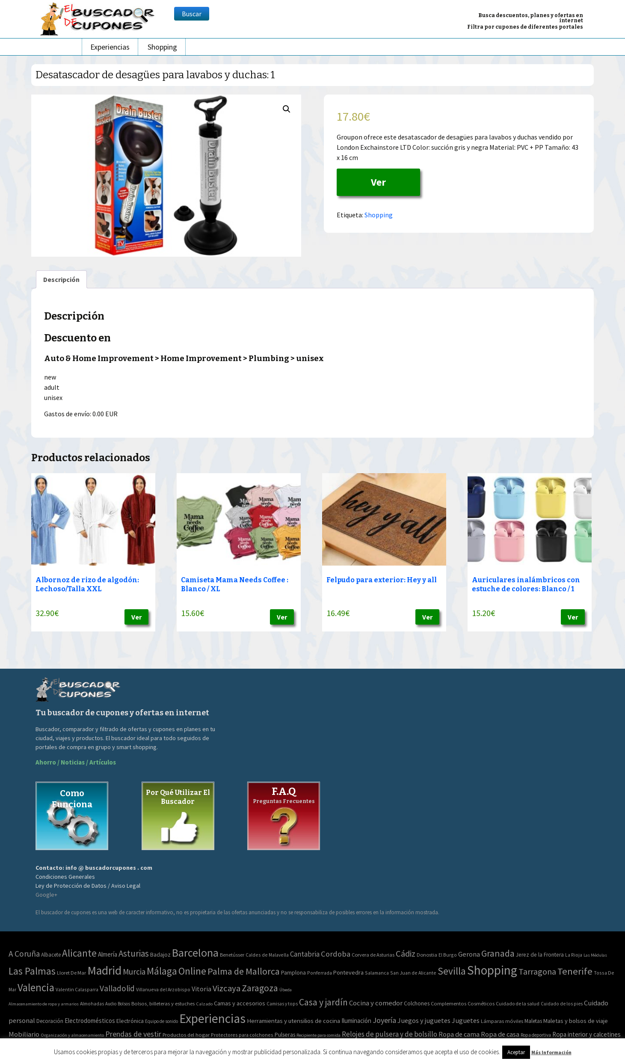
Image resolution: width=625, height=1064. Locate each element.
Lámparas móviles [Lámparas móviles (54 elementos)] (502, 1021)
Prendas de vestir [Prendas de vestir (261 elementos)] (133, 1034)
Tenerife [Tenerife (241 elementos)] (574, 971)
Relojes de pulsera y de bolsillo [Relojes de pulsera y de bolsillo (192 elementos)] (389, 1034)
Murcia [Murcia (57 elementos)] (134, 971)
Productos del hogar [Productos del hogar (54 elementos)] (186, 1034)
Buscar (191, 13)
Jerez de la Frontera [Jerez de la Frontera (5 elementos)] (540, 954)
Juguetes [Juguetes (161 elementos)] (466, 1020)
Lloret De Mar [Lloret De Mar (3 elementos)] (71, 972)
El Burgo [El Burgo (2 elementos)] (447, 954)
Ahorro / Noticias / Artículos (76, 762)
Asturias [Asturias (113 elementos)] (133, 953)
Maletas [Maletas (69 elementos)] (533, 1021)
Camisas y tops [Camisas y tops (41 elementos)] (282, 1004)
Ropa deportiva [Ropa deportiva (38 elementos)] (536, 1035)
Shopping (162, 47)
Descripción (61, 279)
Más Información (551, 1052)
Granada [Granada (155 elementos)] (498, 953)
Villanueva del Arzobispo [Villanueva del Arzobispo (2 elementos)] (163, 989)
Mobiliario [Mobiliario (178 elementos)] (24, 1034)
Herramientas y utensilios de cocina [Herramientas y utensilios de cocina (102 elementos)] (293, 1021)
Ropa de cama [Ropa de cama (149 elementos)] (459, 1034)
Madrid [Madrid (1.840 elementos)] (104, 970)
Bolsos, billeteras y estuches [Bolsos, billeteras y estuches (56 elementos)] (163, 1003)
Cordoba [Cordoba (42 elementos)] (335, 954)
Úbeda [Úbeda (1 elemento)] (285, 990)
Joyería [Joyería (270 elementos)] (384, 1020)
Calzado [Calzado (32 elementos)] (204, 1004)
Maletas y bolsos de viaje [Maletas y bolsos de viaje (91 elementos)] (575, 1021)
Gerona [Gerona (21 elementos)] (469, 954)
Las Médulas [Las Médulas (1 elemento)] (595, 955)
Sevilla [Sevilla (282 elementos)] (452, 971)
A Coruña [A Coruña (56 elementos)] (24, 953)
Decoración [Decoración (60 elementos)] (49, 1021)
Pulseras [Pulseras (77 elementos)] (285, 1034)
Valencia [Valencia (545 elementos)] (36, 987)
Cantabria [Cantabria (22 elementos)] (305, 954)
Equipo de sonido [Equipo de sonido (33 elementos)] (161, 1021)
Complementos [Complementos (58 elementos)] (448, 1003)
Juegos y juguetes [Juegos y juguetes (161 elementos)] (423, 1020)
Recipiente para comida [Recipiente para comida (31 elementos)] (318, 1035)
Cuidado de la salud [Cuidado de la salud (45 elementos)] (517, 1003)
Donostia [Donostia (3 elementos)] (427, 954)
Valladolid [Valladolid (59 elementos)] (117, 988)
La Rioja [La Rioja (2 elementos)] (573, 954)
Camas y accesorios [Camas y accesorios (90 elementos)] (239, 1003)
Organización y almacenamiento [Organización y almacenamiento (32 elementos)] (72, 1035)
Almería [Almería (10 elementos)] (107, 954)
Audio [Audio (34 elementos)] (110, 1004)
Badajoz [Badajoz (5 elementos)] (160, 954)
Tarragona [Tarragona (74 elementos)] (537, 971)
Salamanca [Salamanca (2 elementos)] (377, 972)
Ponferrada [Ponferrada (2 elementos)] (319, 972)
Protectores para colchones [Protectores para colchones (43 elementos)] (242, 1034)
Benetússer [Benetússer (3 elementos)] (232, 954)
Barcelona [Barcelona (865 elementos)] (195, 952)
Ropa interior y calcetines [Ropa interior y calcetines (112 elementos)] (586, 1034)
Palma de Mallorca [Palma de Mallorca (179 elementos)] (243, 971)
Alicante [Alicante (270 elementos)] (79, 953)
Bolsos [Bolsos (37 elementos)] (124, 1004)
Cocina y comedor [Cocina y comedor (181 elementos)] (376, 1003)
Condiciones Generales (65, 876)
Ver (378, 182)
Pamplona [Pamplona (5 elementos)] (293, 972)
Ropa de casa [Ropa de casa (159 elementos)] (500, 1034)
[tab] (61, 279)
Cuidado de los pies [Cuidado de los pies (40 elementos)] (562, 1004)
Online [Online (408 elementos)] (192, 971)
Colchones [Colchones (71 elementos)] (417, 1003)
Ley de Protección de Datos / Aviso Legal (88, 885)
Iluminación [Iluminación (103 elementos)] (356, 1021)
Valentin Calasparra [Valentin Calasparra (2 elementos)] (77, 989)
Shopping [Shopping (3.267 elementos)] (492, 970)
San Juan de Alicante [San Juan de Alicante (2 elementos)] (413, 972)
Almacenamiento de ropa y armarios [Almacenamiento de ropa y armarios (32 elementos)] (44, 1004)
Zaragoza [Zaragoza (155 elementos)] (260, 988)
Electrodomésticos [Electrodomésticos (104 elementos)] (90, 1021)
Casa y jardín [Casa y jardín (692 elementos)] (323, 1002)
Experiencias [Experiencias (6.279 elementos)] (212, 1018)
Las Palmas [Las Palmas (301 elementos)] (32, 971)
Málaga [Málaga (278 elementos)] (162, 971)
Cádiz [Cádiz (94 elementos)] (405, 953)
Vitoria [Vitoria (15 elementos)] (201, 988)
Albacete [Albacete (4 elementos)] (51, 954)
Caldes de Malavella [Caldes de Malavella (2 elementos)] (267, 954)
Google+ (46, 894)
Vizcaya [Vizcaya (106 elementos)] (226, 988)
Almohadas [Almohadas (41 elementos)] (92, 1004)
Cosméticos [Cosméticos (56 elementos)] (481, 1003)
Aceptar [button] (516, 1052)
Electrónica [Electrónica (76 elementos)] (130, 1021)
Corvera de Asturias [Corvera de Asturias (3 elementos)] (373, 954)
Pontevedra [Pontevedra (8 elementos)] (348, 972)
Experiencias (110, 47)
